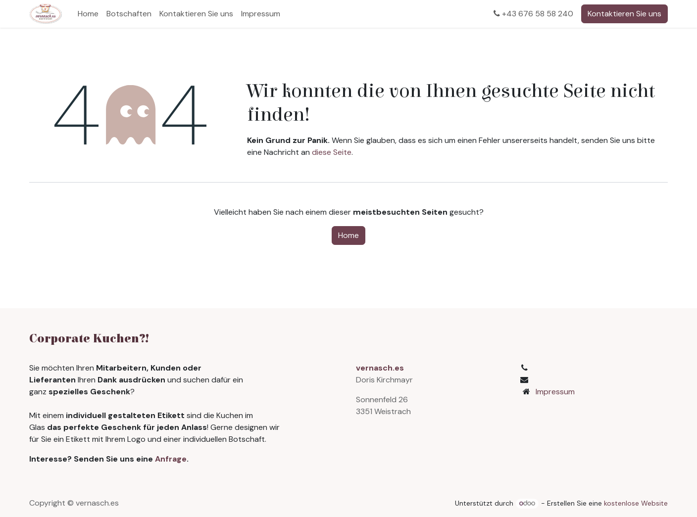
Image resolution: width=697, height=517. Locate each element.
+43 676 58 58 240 (533, 13)
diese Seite (331, 152)
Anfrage (171, 459)
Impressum (555, 391)
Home (348, 235)
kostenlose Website (636, 503)
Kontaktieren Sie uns (624, 13)
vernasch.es (380, 368)
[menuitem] (88, 14)
